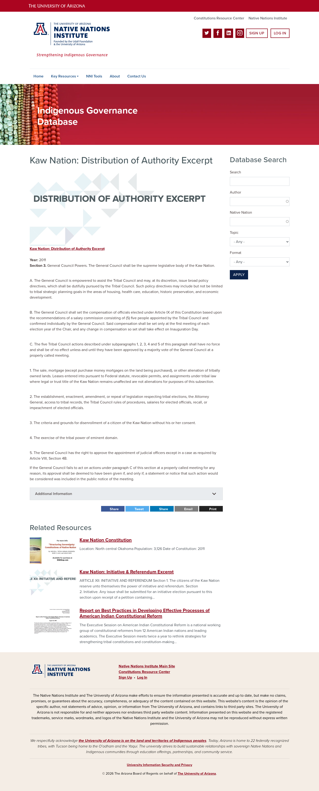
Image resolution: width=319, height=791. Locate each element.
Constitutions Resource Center (219, 18)
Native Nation (241, 212)
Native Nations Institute (268, 18)
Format (235, 252)
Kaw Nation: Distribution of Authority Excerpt (67, 248)
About (115, 76)
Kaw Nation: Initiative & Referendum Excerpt (127, 572)
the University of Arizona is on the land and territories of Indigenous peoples (142, 740)
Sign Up (256, 33)
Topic (234, 232)
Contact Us (136, 76)
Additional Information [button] (53, 493)
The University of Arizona (197, 774)
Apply (239, 274)
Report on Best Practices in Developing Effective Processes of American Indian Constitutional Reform (145, 613)
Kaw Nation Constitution (106, 540)
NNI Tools (94, 76)
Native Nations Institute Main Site (147, 666)
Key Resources (63, 76)
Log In (280, 33)
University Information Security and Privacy (159, 765)
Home (38, 76)
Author (235, 192)
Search (235, 172)
